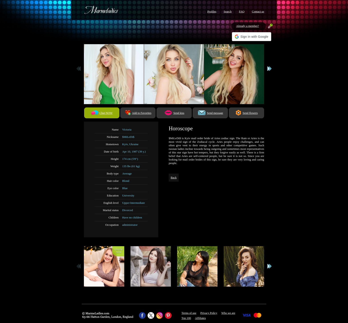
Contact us (258, 11)
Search (227, 11)
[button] (251, 36)
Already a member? (247, 26)
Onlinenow (119, 251)
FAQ (241, 11)
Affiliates (200, 318)
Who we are (228, 313)
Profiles (211, 11)
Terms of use (189, 313)
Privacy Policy (208, 313)
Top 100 (186, 318)
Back (174, 177)
